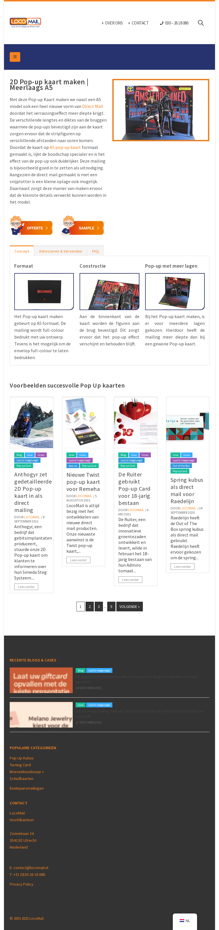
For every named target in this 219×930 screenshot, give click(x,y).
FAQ (95, 251)
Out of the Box (181, 466)
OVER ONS (112, 23)
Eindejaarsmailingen (27, 788)
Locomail (32, 517)
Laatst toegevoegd (27, 460)
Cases (41, 455)
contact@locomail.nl (30, 867)
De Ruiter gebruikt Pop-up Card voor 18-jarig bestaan (134, 488)
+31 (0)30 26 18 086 (29, 874)
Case (30, 455)
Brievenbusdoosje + (27, 771)
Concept (22, 251)
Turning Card (20, 764)
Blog (19, 455)
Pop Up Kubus (22, 758)
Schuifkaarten (21, 778)
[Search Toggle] (203, 22)
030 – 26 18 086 (176, 23)
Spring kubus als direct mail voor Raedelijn (187, 490)
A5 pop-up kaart (65, 147)
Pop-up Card (24, 466)
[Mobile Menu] (15, 57)
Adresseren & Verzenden (60, 251)
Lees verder (26, 587)
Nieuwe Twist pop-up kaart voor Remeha (83, 481)
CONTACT (138, 23)
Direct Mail (92, 106)
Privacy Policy (21, 884)
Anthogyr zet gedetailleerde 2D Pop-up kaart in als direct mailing (33, 492)
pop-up (73, 466)
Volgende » (129, 606)
